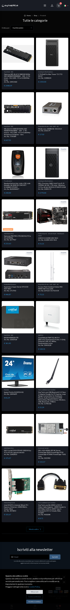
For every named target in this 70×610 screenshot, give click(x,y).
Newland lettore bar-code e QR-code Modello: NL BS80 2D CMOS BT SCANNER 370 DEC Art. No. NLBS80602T (17, 186)
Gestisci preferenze (34, 597)
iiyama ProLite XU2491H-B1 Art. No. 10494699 (14, 393)
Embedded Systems (10, 284)
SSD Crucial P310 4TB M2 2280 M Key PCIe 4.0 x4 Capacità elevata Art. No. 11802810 (17, 452)
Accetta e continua (34, 602)
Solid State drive (9, 233)
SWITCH (40, 335)
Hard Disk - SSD (8, 72)
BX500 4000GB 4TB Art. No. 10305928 (11, 339)
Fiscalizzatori (8, 181)
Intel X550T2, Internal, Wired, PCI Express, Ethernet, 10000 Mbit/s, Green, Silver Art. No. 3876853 (16, 508)
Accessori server (43, 448)
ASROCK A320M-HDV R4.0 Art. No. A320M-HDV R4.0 (48, 239)
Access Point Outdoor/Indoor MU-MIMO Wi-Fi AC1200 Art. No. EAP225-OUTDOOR (50, 289)
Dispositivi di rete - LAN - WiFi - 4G (48, 126)
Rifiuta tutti (34, 592)
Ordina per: (6, 28)
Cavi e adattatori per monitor (46, 390)
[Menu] (45, 5)
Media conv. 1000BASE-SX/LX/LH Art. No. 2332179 (50, 130)
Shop (35, 15)
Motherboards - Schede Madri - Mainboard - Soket (51, 234)
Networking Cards (9, 502)
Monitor (6, 390)
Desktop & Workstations (45, 72)
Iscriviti (55, 557)
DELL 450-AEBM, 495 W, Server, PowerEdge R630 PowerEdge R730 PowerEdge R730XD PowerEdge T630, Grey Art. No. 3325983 (52, 454)
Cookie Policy (34, 587)
